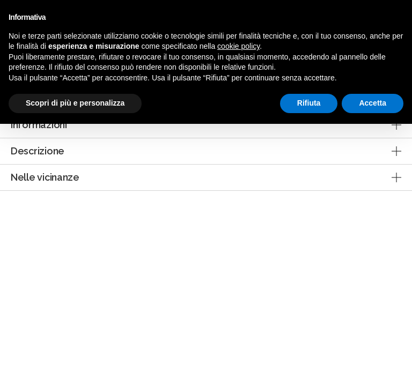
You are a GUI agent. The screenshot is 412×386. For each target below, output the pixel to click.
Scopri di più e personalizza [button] (75, 103)
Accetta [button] (372, 103)
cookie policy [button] (238, 46)
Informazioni (39, 124)
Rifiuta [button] (309, 103)
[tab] (206, 125)
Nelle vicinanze (45, 177)
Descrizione (37, 151)
